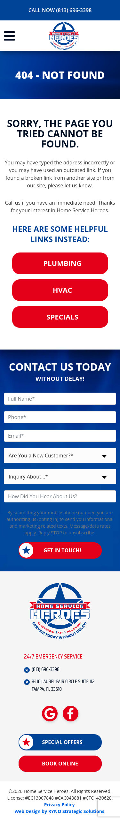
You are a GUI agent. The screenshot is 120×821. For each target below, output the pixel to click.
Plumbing (62, 263)
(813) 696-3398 (46, 669)
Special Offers (62, 742)
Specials (62, 316)
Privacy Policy (59, 805)
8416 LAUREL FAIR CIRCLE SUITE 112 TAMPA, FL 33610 (63, 685)
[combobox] (60, 455)
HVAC (62, 290)
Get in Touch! (62, 550)
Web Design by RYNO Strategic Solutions (59, 811)
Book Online (60, 763)
